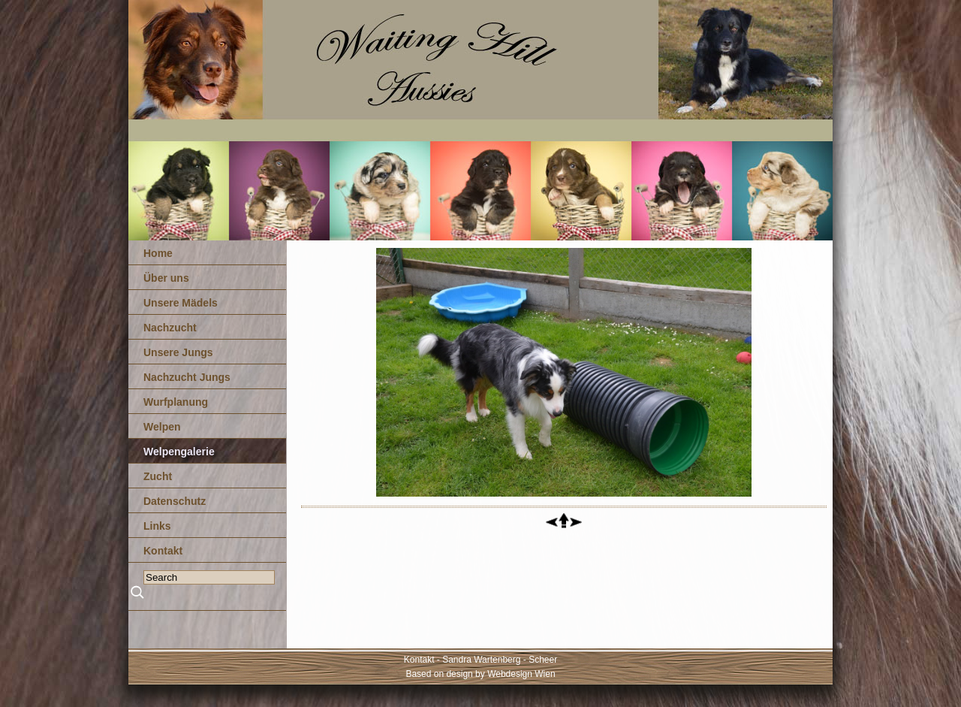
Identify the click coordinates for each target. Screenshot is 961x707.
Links (157, 526)
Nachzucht (170, 328)
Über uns (166, 278)
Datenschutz (174, 501)
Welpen (162, 427)
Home (158, 253)
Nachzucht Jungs (186, 377)
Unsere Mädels (180, 303)
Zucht (157, 476)
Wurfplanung (175, 402)
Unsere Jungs (178, 352)
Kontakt (162, 551)
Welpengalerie (179, 452)
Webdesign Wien (521, 674)
